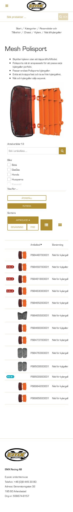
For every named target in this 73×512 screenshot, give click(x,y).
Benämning (17, 227)
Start (18, 28)
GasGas (16, 169)
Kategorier (30, 28)
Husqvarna (17, 179)
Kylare (37, 32)
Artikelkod (35, 244)
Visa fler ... (12, 188)
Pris (33, 227)
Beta (14, 165)
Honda (15, 174)
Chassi (27, 32)
